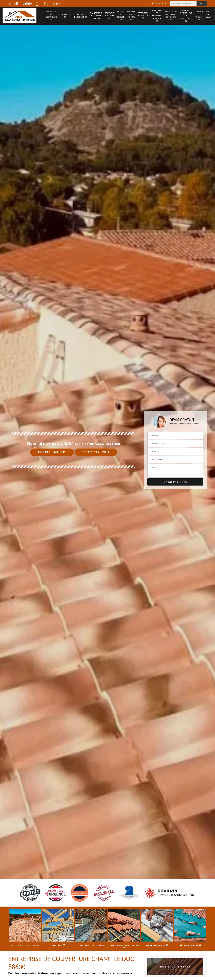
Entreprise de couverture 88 (51, 16)
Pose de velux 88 (208, 16)
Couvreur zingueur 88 (109, 16)
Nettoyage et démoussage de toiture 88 (171, 16)
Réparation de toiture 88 (143, 16)
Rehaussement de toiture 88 (80, 15)
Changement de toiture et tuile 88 (96, 16)
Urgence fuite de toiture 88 (131, 16)
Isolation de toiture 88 (198, 16)
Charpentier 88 (65, 15)
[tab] (107, 488)
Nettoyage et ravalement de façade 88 (156, 15)
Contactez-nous (96, 452)
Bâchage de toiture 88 (121, 16)
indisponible (20, 3)
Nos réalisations (52, 452)
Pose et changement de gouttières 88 (186, 15)
